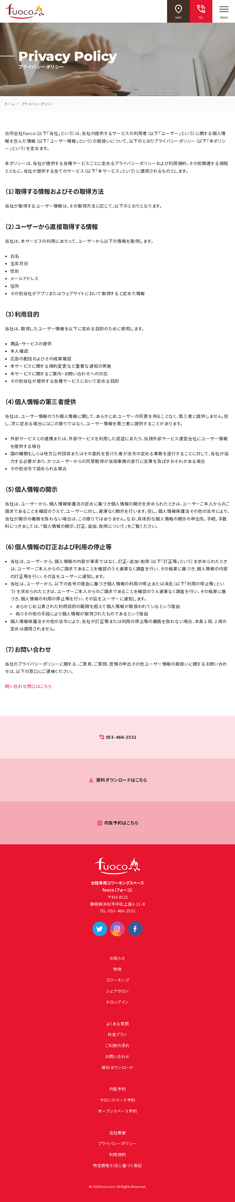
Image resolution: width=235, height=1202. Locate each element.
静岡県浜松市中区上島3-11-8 (117, 904)
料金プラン (117, 1034)
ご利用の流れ (117, 1045)
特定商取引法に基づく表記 (117, 1165)
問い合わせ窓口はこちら (28, 686)
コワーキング (117, 980)
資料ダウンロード (117, 1067)
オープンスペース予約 (117, 1111)
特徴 (117, 969)
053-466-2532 (121, 737)
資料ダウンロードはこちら (121, 780)
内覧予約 (117, 1089)
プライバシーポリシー (117, 1143)
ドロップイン (117, 1002)
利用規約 (117, 1154)
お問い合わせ (117, 1056)
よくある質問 (117, 1024)
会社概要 (117, 1133)
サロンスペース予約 (117, 1100)
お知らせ (117, 958)
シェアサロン (117, 991)
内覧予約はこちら (121, 823)
